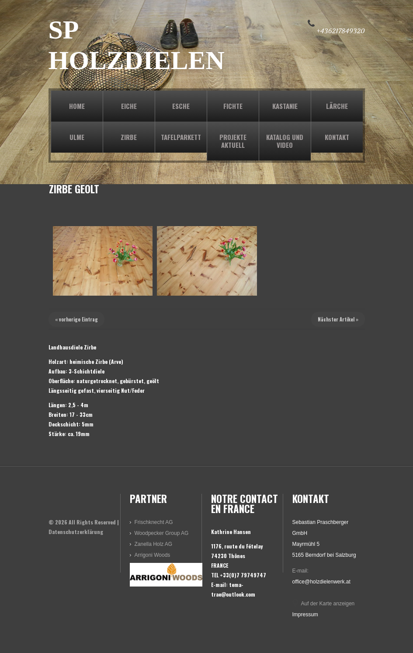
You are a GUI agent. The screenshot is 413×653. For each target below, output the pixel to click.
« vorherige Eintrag (76, 319)
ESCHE (181, 106)
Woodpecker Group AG (162, 533)
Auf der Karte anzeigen (328, 604)
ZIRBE (129, 137)
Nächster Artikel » (338, 319)
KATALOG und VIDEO (284, 141)
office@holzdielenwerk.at (321, 582)
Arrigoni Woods (152, 555)
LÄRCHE (337, 106)
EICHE (129, 106)
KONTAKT (337, 137)
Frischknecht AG (154, 522)
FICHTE (233, 106)
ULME (76, 137)
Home (77, 106)
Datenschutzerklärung (76, 531)
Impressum (305, 614)
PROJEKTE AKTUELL (232, 141)
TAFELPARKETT (181, 137)
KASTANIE (285, 106)
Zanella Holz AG (154, 544)
